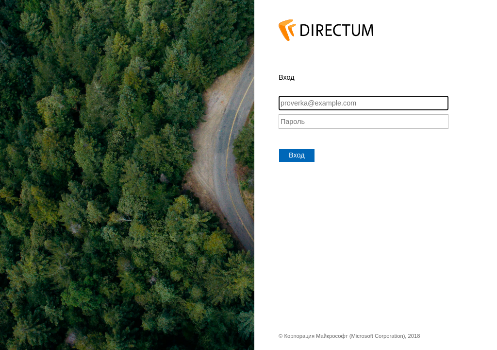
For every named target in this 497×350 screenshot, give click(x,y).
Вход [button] (297, 155)
